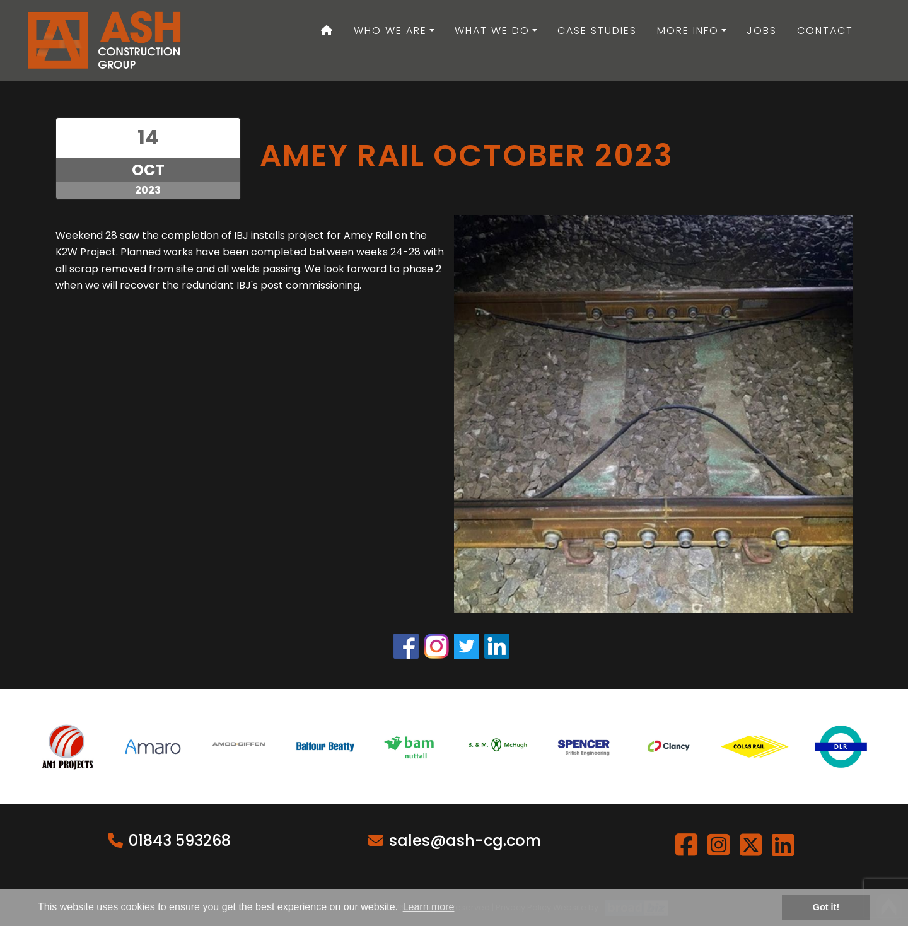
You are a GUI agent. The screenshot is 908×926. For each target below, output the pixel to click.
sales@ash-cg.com (465, 840)
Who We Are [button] (390, 30)
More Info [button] (688, 30)
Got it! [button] (826, 907)
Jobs (762, 30)
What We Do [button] (492, 30)
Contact (825, 30)
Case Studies (597, 30)
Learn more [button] (429, 906)
